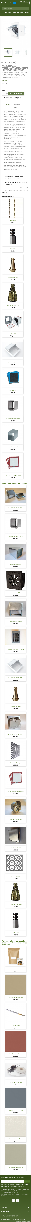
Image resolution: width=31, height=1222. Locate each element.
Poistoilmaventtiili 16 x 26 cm (16, 649)
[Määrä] (4, 93)
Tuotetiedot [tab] (16, 104)
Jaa (5, 62)
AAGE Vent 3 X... (13, 390)
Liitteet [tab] (15, 107)
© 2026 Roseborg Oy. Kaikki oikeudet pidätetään (13, 1219)
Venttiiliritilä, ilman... (16, 621)
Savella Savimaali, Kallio (16, 1110)
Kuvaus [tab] (8, 104)
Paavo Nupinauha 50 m (16, 1082)
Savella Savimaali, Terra (15, 1054)
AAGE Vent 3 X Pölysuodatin (13, 475)
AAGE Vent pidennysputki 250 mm (13, 447)
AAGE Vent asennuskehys (13, 418)
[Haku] (16, 8)
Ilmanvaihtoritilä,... (16, 876)
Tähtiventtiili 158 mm (16, 819)
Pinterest (14, 62)
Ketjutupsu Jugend (13, 277)
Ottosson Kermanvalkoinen (15, 1139)
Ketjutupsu (13, 249)
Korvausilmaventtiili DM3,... (16, 734)
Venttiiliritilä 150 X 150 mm (16, 508)
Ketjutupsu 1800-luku (13, 305)
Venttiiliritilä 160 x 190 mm (13, 362)
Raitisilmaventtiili (16, 847)
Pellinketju (13, 220)
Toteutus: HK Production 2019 (22, 1221)
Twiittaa (9, 62)
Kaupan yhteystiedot (10, 1216)
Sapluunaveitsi (16, 1025)
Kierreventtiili (16, 593)
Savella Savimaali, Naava (16, 1167)
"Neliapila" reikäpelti (16, 763)
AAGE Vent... (13, 333)
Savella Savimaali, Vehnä (16, 997)
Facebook (13, 1200)
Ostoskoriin (16, 93)
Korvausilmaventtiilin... (16, 564)
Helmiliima (16, 969)
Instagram (17, 1200)
